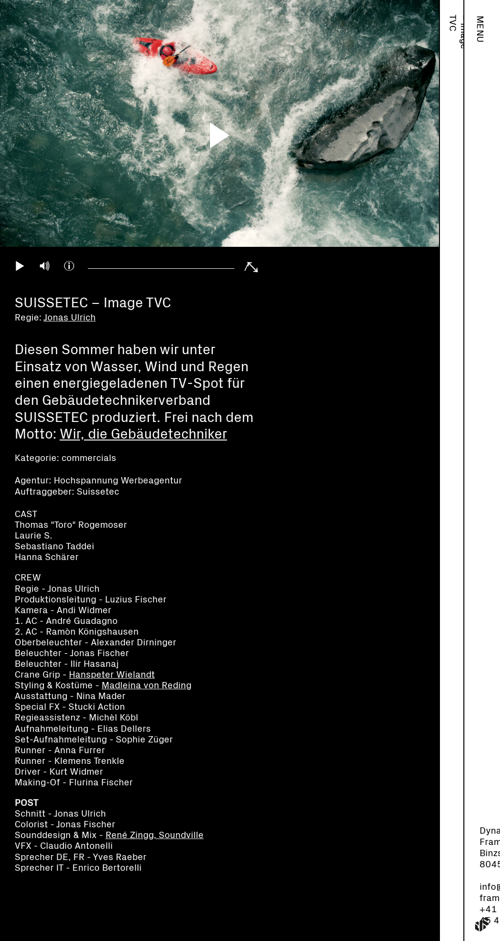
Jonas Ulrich (452, 37)
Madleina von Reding (146, 685)
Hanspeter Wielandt (112, 675)
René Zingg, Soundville (154, 835)
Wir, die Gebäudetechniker (143, 434)
